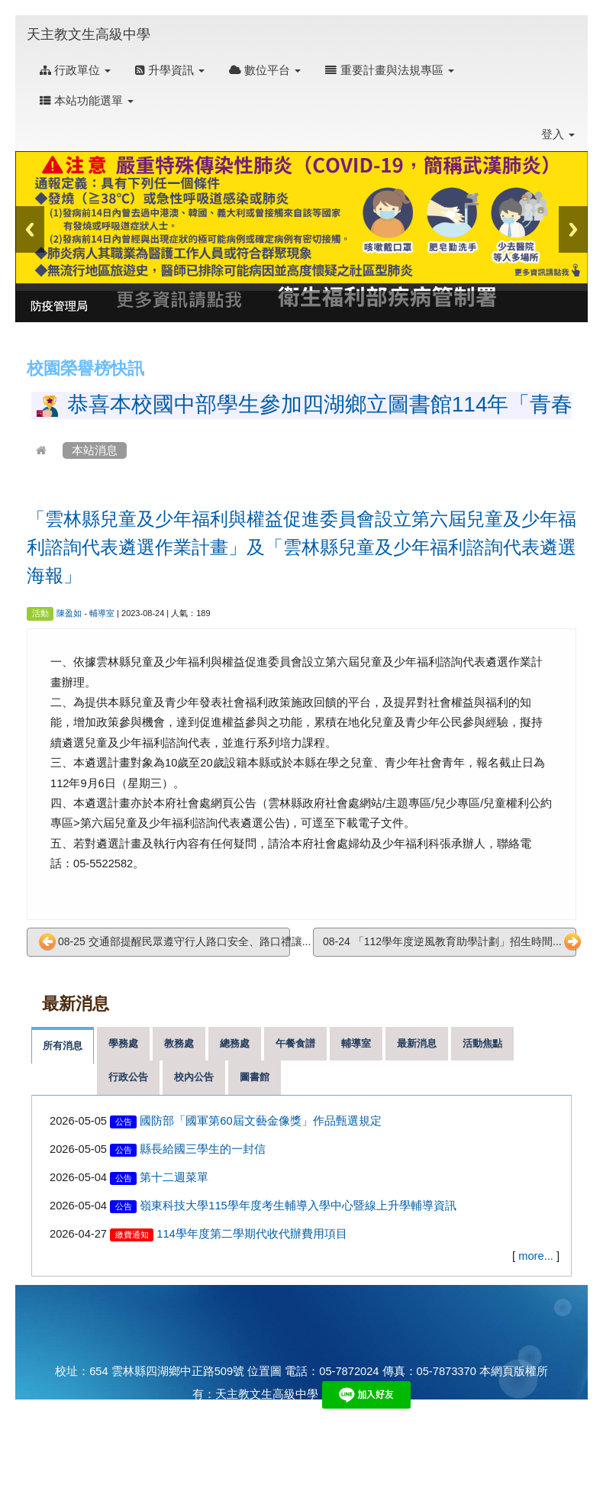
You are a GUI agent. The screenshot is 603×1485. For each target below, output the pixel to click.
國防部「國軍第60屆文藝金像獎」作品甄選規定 (260, 1121)
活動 (40, 613)
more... (535, 1256)
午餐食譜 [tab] (295, 1043)
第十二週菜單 (174, 1177)
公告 (123, 1121)
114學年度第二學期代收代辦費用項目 (251, 1234)
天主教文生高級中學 (88, 34)
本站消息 (95, 450)
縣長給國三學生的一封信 (203, 1149)
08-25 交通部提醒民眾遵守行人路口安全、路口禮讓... (164, 942)
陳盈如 (69, 613)
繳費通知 (132, 1234)
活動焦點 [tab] (482, 1043)
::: (165, 24)
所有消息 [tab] (62, 1045)
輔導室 (101, 613)
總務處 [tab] (235, 1043)
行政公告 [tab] (128, 1077)
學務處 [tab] (123, 1043)
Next (573, 229)
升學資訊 (170, 70)
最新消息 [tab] (417, 1043)
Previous (29, 229)
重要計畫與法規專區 (389, 70)
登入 (558, 134)
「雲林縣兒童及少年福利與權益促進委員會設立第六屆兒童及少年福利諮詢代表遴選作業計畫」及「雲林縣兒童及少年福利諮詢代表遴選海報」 (301, 547)
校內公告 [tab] (194, 1077)
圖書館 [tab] (254, 1077)
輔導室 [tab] (356, 1043)
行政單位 (75, 70)
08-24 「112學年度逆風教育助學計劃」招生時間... (449, 942)
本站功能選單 (87, 101)
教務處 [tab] (179, 1043)
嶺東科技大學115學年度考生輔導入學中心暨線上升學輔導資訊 (298, 1205)
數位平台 (265, 70)
